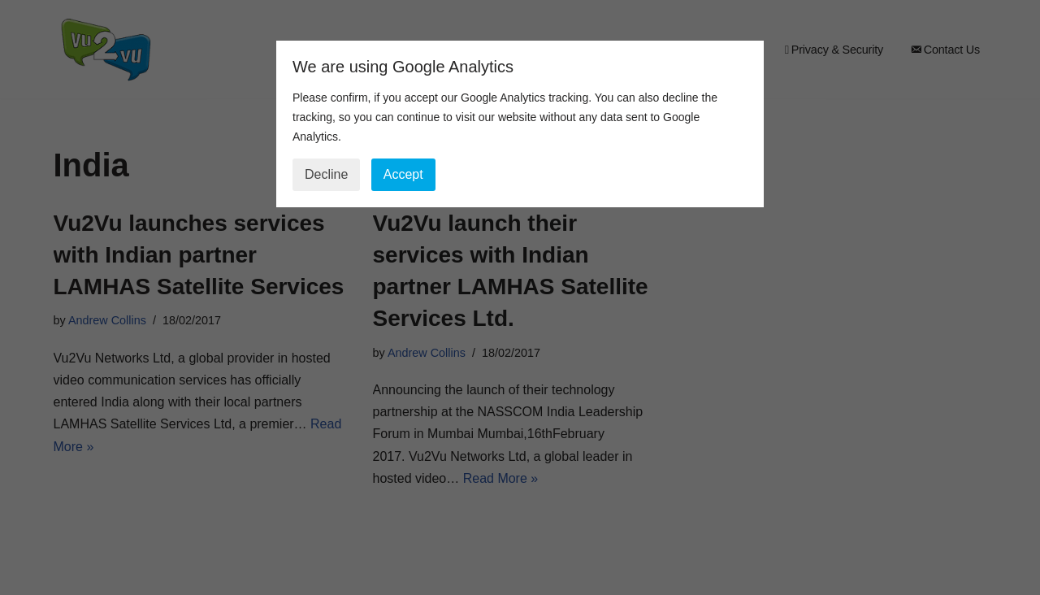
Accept (403, 174)
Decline (326, 174)
